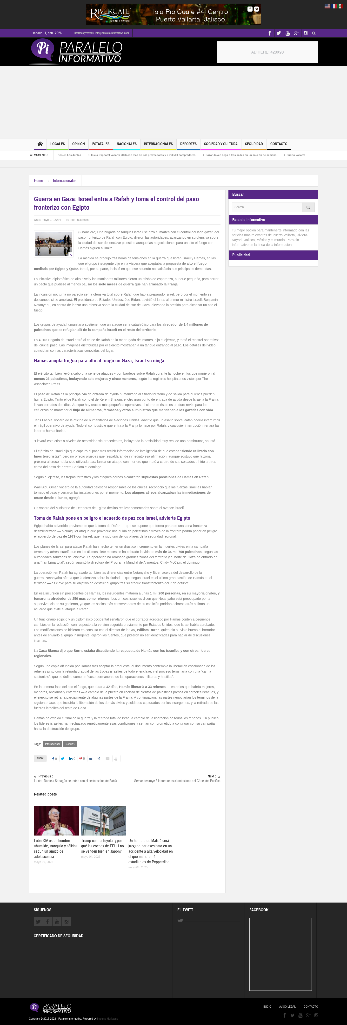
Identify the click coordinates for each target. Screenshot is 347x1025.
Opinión (78, 146)
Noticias (70, 744)
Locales (57, 146)
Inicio (267, 1007)
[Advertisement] (173, 102)
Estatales (101, 146)
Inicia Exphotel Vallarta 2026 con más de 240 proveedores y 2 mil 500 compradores (150, 155)
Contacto (279, 146)
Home (38, 180)
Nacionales (126, 146)
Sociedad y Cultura (220, 146)
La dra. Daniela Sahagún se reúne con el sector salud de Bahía (80, 778)
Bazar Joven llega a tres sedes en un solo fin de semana (247, 155)
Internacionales (158, 146)
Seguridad (254, 146)
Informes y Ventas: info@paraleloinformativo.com (101, 33)
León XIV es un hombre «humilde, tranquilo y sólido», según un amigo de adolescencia (56, 848)
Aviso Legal (287, 1007)
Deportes (188, 146)
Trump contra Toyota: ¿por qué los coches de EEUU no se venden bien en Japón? (102, 846)
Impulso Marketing (107, 1019)
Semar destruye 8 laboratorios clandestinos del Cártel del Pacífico (173, 778)
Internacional (52, 744)
